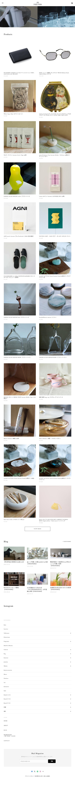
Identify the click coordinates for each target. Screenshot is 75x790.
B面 (5, 711)
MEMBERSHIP (8, 735)
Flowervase (7, 637)
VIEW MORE (37, 528)
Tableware (6, 633)
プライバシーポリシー (29, 776)
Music (5, 674)
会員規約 (48, 776)
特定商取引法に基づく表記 (40, 776)
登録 (52, 761)
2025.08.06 (7, 592)
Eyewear (6, 658)
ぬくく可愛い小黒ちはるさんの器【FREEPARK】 (37, 562)
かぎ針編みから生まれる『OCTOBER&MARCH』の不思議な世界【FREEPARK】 (37, 589)
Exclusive (6, 686)
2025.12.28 (7, 564)
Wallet (6, 666)
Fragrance (6, 641)
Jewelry (6, 662)
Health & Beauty (8, 645)
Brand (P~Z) (7, 703)
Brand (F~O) (7, 699)
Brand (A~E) (7, 695)
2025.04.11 (30, 593)
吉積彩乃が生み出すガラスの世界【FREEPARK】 (60, 588)
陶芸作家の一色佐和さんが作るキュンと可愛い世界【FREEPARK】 (60, 563)
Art (5, 682)
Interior (6, 629)
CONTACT (7, 740)
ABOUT (6, 725)
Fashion (6, 649)
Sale (5, 690)
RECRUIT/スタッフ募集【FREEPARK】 (11, 588)
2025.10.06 (30, 566)
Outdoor (6, 678)
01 (70, 26)
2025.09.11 (53, 568)
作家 (5, 707)
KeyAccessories (8, 670)
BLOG (5, 730)
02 (72, 26)
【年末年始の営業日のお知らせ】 (14, 562)
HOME (5, 721)
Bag (5, 653)
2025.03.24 (53, 592)
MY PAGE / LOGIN (10, 736)
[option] (19, 16)
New (5, 625)
